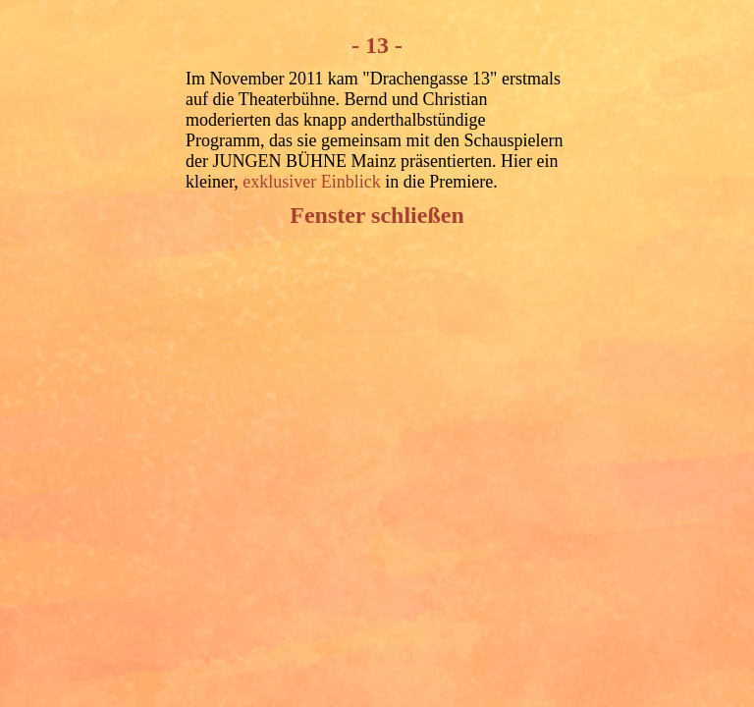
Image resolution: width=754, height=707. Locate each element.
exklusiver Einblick (311, 181)
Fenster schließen (377, 215)
